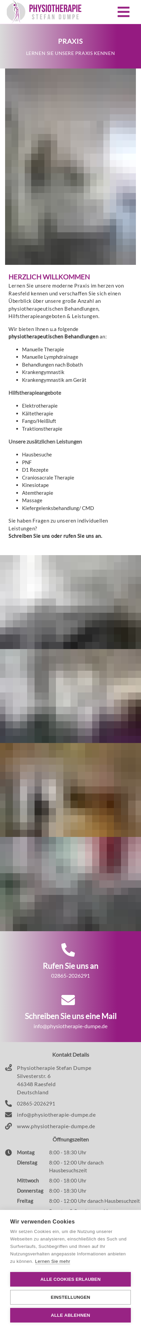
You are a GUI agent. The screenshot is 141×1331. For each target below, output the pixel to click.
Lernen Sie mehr (52, 1261)
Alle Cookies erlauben (70, 1279)
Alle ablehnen (70, 1315)
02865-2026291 (36, 1103)
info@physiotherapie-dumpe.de (56, 1114)
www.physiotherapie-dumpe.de (56, 1126)
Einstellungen (70, 1297)
